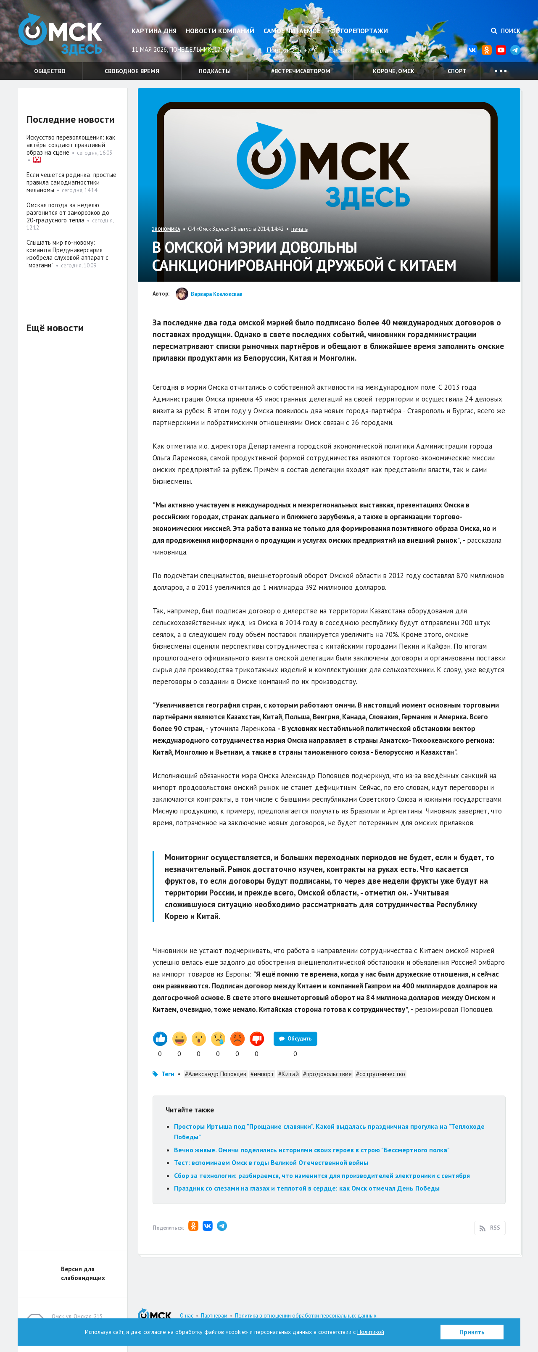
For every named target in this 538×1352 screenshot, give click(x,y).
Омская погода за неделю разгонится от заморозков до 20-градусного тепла (67, 212)
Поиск (505, 30)
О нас (186, 1315)
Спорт (457, 71)
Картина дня (154, 30)
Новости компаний (220, 30)
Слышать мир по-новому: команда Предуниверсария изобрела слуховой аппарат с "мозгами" (67, 253)
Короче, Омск (393, 71)
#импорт (262, 1074)
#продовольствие (327, 1074)
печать (299, 228)
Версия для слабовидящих (83, 1273)
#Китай (288, 1074)
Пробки (340, 49)
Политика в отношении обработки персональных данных (306, 1315)
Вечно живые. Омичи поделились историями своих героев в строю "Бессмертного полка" (312, 1150)
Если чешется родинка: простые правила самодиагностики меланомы (71, 182)
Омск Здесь (60, 34)
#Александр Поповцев (215, 1074)
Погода (277, 49)
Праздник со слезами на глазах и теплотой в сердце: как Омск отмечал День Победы (307, 1188)
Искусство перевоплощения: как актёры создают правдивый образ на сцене (70, 144)
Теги (167, 1074)
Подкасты (215, 71)
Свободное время (132, 71)
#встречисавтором (300, 71)
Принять (472, 1332)
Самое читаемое (292, 30)
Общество (50, 71)
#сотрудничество (380, 1074)
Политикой (370, 1332)
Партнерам (214, 1315)
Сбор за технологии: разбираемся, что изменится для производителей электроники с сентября (322, 1175)
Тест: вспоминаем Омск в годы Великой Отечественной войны (271, 1162)
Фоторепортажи (359, 30)
